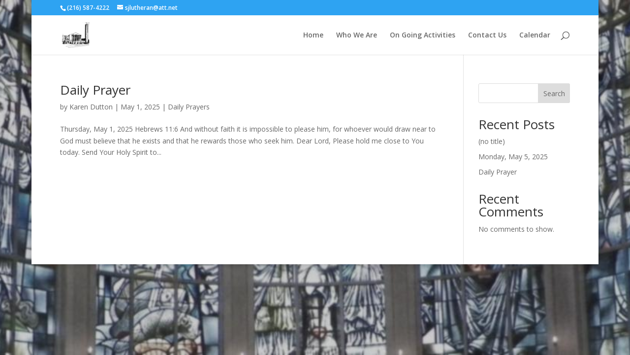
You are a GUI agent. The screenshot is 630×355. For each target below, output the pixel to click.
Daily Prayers (189, 106)
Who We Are (356, 35)
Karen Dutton (91, 106)
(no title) (491, 141)
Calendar (534, 35)
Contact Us (487, 35)
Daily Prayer (95, 90)
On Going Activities (422, 35)
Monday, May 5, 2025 (513, 156)
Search (554, 93)
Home (313, 35)
